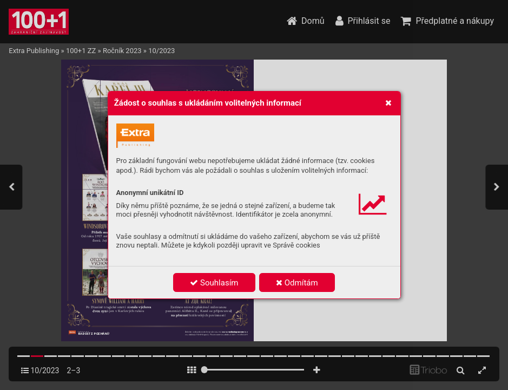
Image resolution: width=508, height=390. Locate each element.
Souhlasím (214, 283)
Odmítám (297, 283)
